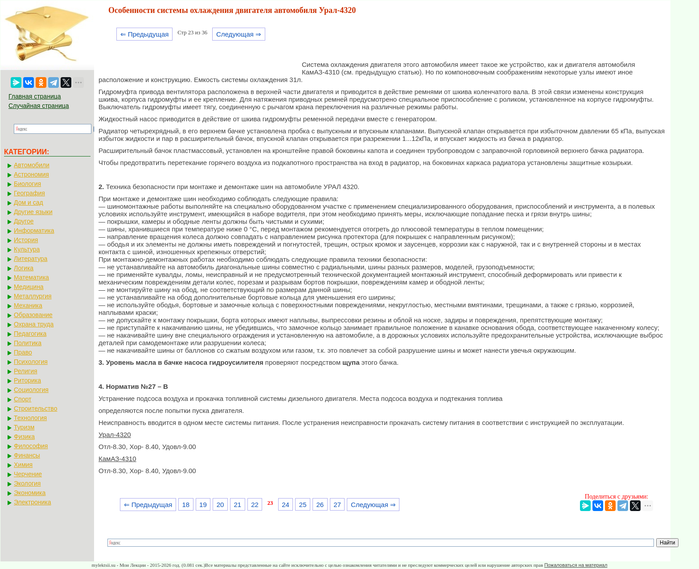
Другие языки (33, 211)
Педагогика (30, 333)
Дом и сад (28, 202)
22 (255, 504)
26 (320, 504)
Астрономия (31, 174)
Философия (31, 445)
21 (237, 504)
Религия (25, 371)
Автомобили (31, 165)
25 (303, 504)
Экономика (29, 492)
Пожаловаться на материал (575, 565)
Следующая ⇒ (238, 34)
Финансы (27, 455)
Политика (27, 342)
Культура (27, 249)
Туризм (24, 427)
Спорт (22, 399)
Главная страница (34, 96)
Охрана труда (33, 324)
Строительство (35, 408)
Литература (30, 258)
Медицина (29, 286)
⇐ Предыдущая (144, 34)
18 (185, 504)
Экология (27, 483)
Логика (23, 268)
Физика (24, 436)
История (26, 239)
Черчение (28, 474)
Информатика (34, 230)
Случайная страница (38, 105)
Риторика (27, 380)
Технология (30, 417)
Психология (31, 361)
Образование (33, 314)
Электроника (32, 502)
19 (203, 504)
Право (23, 352)
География (29, 193)
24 (285, 504)
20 (220, 504)
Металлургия (33, 296)
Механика (28, 305)
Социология (31, 389)
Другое (23, 221)
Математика (31, 277)
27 (337, 504)
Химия (23, 464)
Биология (27, 183)
